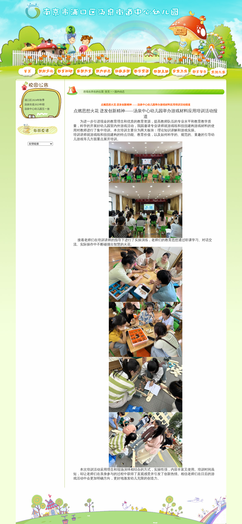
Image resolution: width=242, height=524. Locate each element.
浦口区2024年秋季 (34, 100)
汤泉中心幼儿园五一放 (37, 109)
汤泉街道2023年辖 (34, 104)
